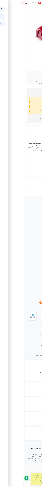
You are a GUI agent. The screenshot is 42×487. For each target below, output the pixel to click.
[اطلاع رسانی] (19, 484)
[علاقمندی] (14, 484)
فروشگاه (37, 217)
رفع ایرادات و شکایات (21, 378)
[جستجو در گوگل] (34, 484)
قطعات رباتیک (35, 252)
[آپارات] (25, 302)
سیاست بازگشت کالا (21, 373)
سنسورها (37, 246)
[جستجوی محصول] (39, 484)
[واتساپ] (29, 302)
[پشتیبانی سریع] (3, 478)
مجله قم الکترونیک (34, 220)
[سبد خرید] (24, 484)
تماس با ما (36, 226)
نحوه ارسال (36, 286)
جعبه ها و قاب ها (33, 6)
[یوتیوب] (21, 302)
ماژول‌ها (37, 249)
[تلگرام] (33, 302)
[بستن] (9, 484)
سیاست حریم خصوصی (21, 362)
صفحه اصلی (36, 214)
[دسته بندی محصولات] (29, 484)
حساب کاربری (35, 228)
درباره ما (37, 223)
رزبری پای (36, 244)
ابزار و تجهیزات (35, 255)
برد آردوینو (36, 241)
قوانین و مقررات (21, 367)
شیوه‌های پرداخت (34, 289)
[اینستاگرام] (37, 302)
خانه (40, 6)
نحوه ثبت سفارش (34, 284)
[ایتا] (17, 302)
